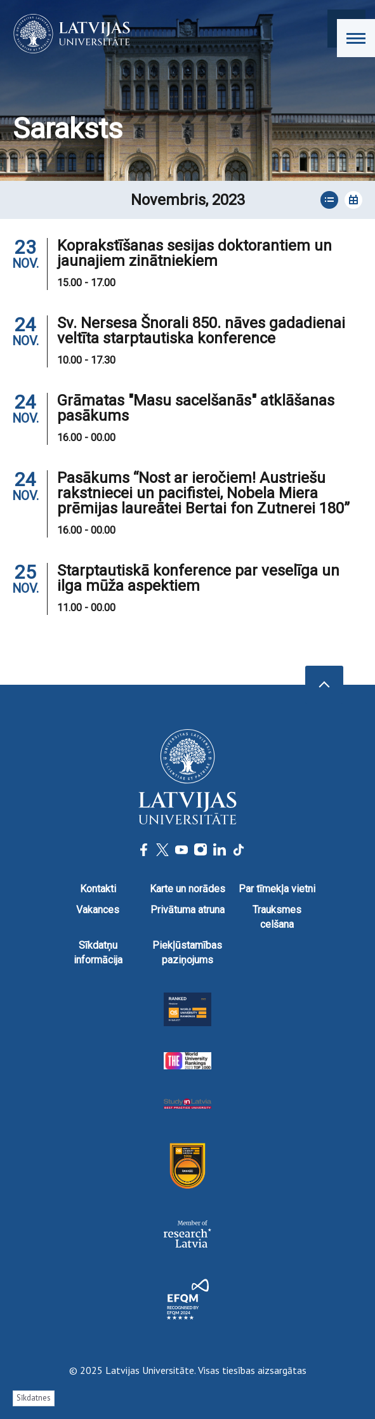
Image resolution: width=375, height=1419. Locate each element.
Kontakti (98, 889)
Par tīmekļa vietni (277, 889)
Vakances (97, 910)
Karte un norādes (187, 889)
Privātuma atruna (187, 910)
